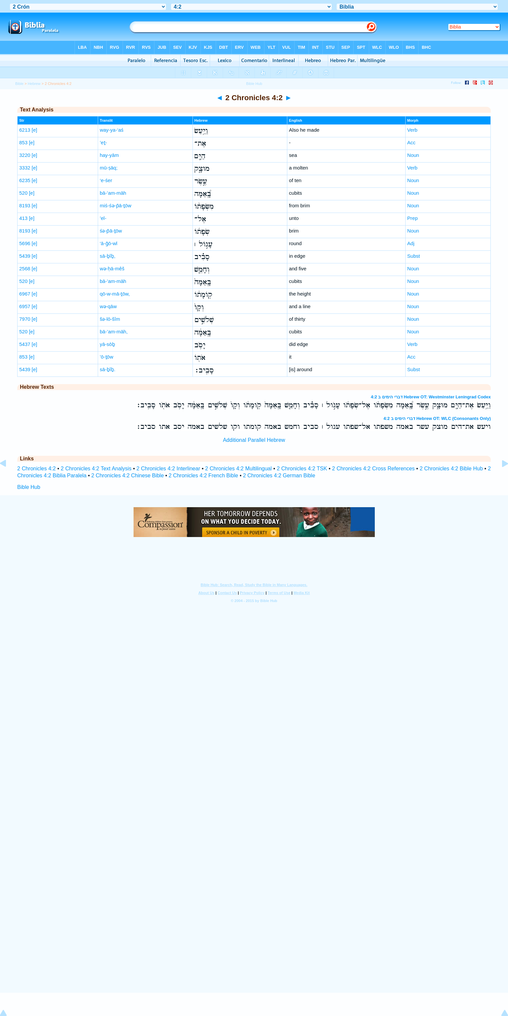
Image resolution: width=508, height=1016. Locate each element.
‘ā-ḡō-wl (108, 243)
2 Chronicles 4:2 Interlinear (168, 468)
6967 (24, 294)
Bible (19, 84)
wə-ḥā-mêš (112, 268)
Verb (412, 130)
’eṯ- (103, 142)
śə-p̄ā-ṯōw (111, 231)
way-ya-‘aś (112, 130)
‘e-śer (106, 180)
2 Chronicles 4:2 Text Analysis (96, 468)
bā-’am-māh (113, 193)
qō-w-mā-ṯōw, (115, 294)
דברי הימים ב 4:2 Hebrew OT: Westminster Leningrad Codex (431, 396)
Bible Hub (28, 487)
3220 (24, 155)
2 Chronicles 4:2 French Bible (203, 475)
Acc (411, 142)
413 (23, 218)
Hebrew (34, 84)
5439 (24, 256)
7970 (24, 319)
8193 (24, 205)
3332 (24, 167)
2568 (24, 268)
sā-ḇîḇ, (107, 256)
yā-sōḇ (107, 344)
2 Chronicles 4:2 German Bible (279, 475)
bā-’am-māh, (114, 331)
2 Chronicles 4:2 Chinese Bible (127, 475)
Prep (412, 218)
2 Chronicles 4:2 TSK (302, 468)
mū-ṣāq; (109, 167)
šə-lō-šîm (110, 319)
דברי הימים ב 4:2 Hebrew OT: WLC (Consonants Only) (437, 418)
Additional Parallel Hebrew (254, 440)
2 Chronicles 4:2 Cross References (373, 468)
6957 (24, 306)
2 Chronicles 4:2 (36, 468)
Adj (411, 243)
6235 (24, 180)
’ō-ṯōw (106, 357)
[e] (34, 130)
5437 (24, 344)
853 (23, 142)
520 (23, 193)
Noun (413, 155)
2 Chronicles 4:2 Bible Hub (451, 468)
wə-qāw (108, 306)
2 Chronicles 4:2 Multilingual (238, 468)
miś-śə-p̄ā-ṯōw (115, 205)
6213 (24, 130)
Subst (413, 256)
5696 (24, 243)
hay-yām (109, 155)
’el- (103, 218)
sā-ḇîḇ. (107, 369)
